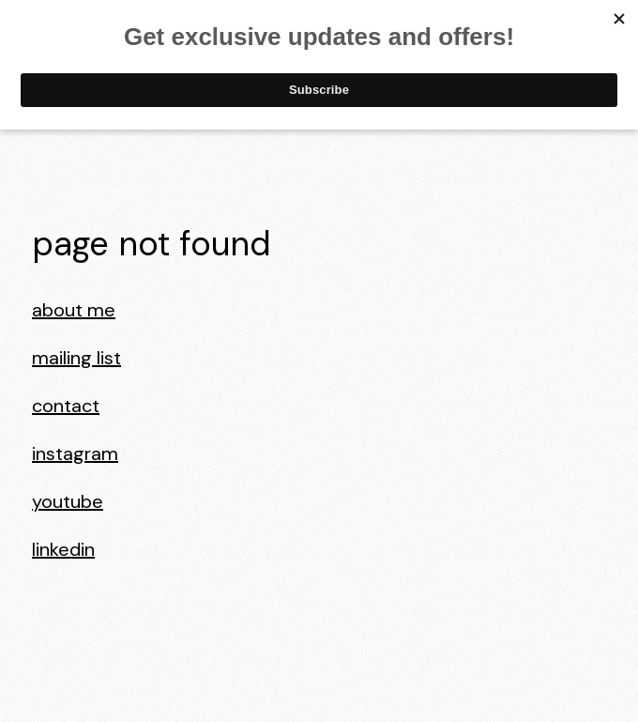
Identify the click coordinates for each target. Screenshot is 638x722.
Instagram (75, 453)
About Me (73, 310)
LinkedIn (63, 549)
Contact (65, 405)
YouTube (67, 501)
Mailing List (76, 358)
